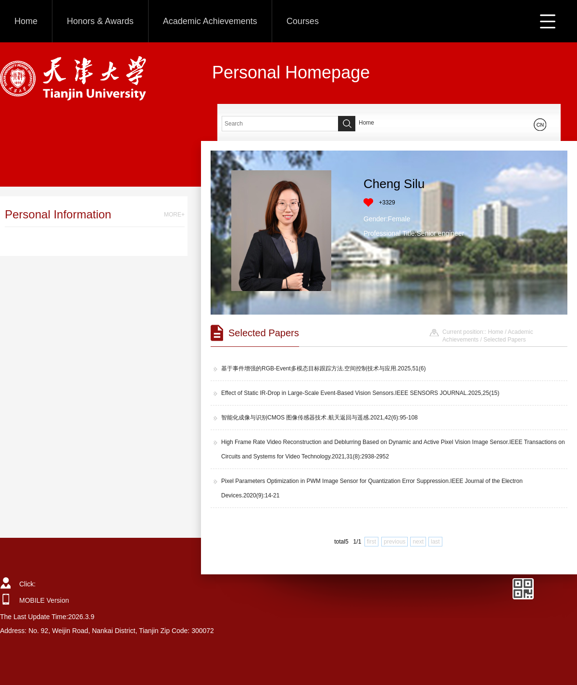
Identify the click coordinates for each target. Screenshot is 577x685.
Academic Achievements (210, 21)
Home (26, 21)
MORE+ (174, 214)
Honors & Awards (100, 21)
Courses (303, 21)
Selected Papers (504, 339)
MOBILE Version (44, 600)
